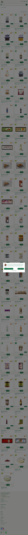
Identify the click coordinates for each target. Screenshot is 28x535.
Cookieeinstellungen (14, 270)
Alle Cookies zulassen (20, 268)
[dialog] (14, 267)
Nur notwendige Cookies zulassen (9, 268)
